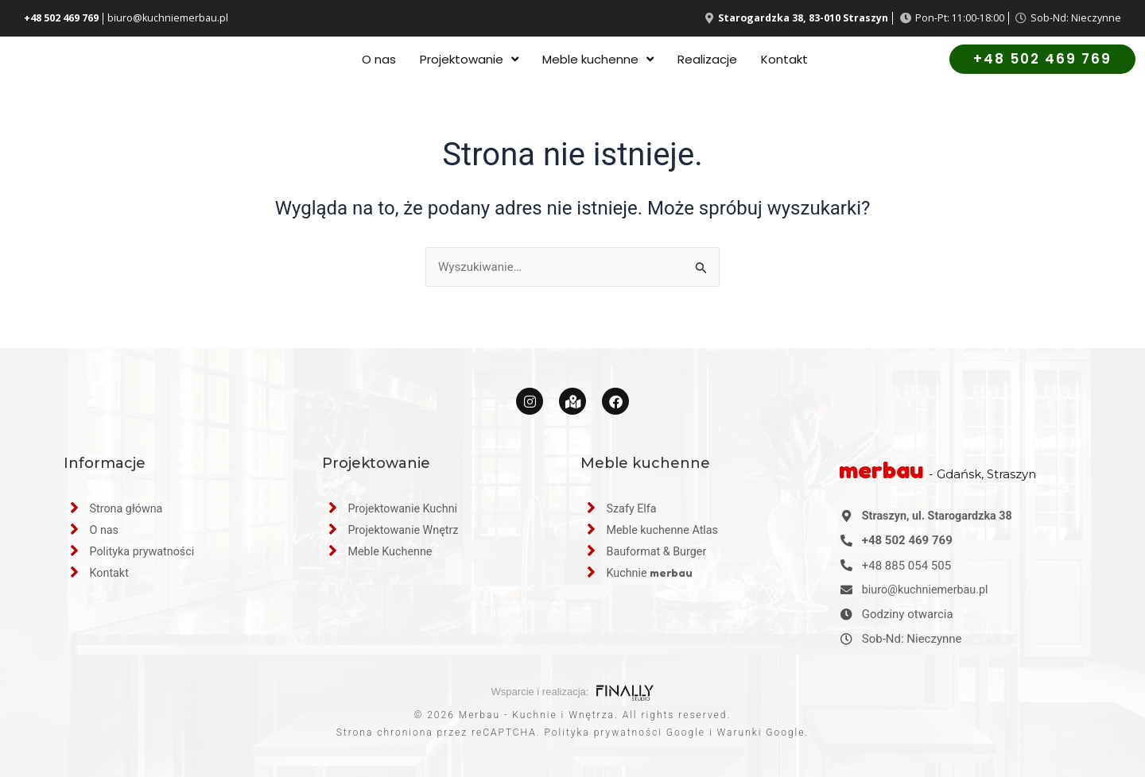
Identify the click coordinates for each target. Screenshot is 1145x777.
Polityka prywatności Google (625, 732)
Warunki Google (761, 732)
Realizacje (707, 63)
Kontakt (784, 63)
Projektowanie (469, 63)
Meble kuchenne (598, 63)
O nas (379, 63)
